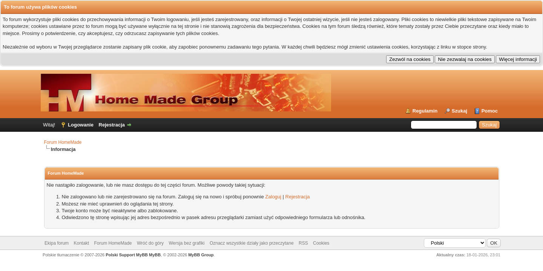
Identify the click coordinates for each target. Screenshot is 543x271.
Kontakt (81, 243)
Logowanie (81, 125)
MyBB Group (200, 255)
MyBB (155, 255)
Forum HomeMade (63, 142)
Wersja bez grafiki (186, 243)
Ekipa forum (56, 243)
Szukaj (459, 111)
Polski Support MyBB (127, 255)
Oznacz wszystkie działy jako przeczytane (252, 243)
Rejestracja (112, 125)
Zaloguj (273, 196)
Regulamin (425, 111)
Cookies (321, 243)
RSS (303, 243)
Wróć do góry (150, 243)
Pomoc (490, 111)
